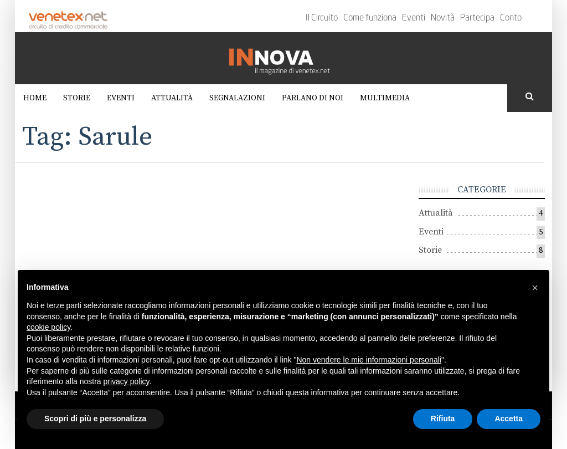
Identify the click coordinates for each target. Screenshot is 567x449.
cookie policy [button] (48, 327)
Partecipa (477, 18)
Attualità (172, 98)
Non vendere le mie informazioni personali (368, 359)
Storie (76, 98)
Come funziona (369, 18)
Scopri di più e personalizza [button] (95, 418)
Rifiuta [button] (443, 418)
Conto (511, 18)
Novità (443, 18)
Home (35, 98)
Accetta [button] (508, 418)
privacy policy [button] (127, 381)
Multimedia (385, 98)
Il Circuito (322, 18)
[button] (535, 288)
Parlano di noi (312, 98)
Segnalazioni (237, 98)
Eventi (413, 18)
